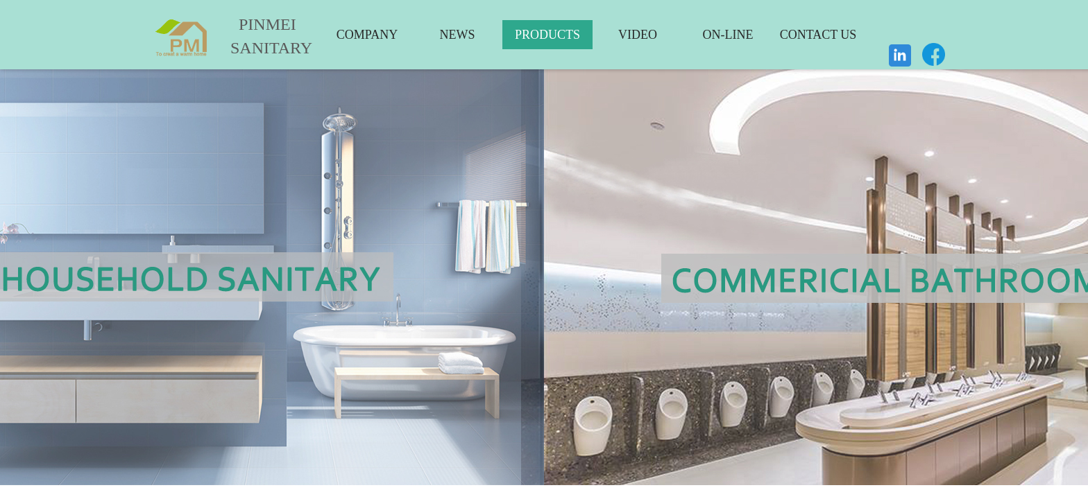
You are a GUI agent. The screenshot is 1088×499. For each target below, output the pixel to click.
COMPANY (367, 35)
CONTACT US (818, 35)
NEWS (457, 35)
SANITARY (261, 48)
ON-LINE (728, 35)
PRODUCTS (547, 35)
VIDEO (637, 35)
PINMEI (267, 24)
